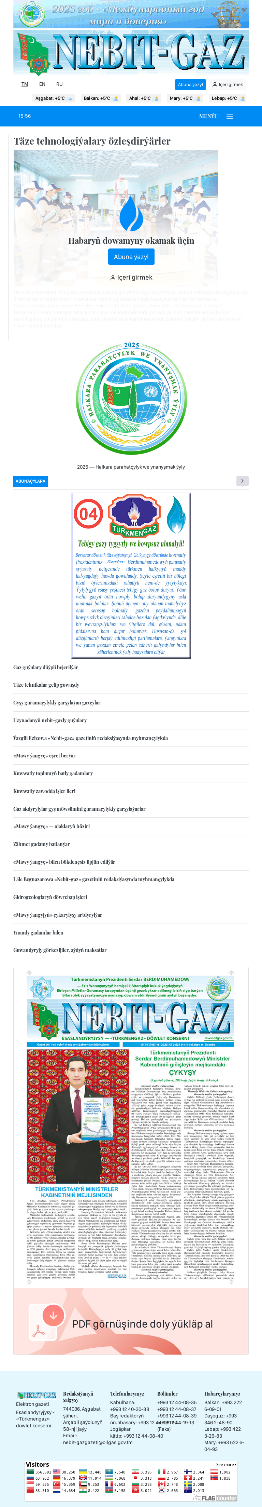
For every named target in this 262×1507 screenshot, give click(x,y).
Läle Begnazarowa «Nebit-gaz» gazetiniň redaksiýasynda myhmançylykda (93, 879)
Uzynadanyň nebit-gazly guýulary (50, 720)
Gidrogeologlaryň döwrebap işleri (50, 897)
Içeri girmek (227, 85)
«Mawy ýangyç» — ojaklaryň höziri (51, 826)
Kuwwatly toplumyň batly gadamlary (53, 773)
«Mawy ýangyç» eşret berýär (44, 755)
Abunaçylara (30, 481)
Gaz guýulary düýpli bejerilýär (45, 667)
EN (42, 84)
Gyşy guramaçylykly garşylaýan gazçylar (57, 702)
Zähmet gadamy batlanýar (41, 844)
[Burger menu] (229, 116)
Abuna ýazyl (190, 84)
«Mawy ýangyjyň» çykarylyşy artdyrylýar (57, 915)
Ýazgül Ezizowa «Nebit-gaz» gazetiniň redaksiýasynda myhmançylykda (90, 738)
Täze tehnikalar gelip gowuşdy (46, 685)
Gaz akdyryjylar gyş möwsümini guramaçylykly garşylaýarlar (79, 809)
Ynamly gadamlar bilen (38, 932)
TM (24, 84)
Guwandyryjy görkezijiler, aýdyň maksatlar (60, 950)
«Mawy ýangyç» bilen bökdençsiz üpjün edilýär (64, 862)
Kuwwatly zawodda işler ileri (44, 791)
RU (59, 84)
